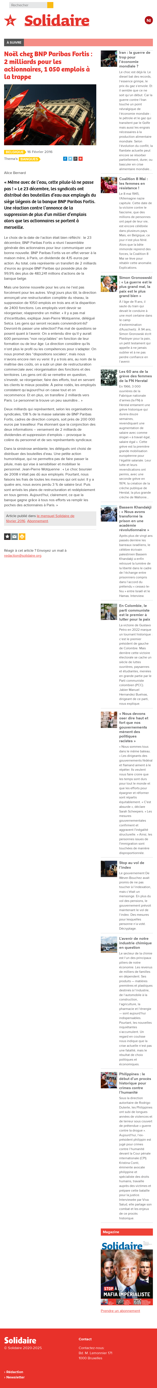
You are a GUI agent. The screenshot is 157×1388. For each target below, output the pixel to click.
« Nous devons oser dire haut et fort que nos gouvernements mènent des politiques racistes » (133, 727)
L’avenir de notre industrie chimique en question (135, 943)
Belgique (16, 32)
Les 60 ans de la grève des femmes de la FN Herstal (135, 376)
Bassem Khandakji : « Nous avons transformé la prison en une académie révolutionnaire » (135, 519)
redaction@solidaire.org (22, 555)
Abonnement (37, 521)
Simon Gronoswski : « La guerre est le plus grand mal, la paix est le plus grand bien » (135, 286)
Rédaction (14, 1372)
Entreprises (91, 32)
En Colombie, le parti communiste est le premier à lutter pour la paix (134, 612)
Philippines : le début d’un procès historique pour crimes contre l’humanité (135, 1083)
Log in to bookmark (7, 536)
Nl (149, 20)
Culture (115, 32)
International (42, 32)
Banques (29, 159)
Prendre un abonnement (120, 1311)
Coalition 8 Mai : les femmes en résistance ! (133, 183)
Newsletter (15, 1377)
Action (67, 32)
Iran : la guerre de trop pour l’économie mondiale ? (134, 59)
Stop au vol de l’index (131, 865)
